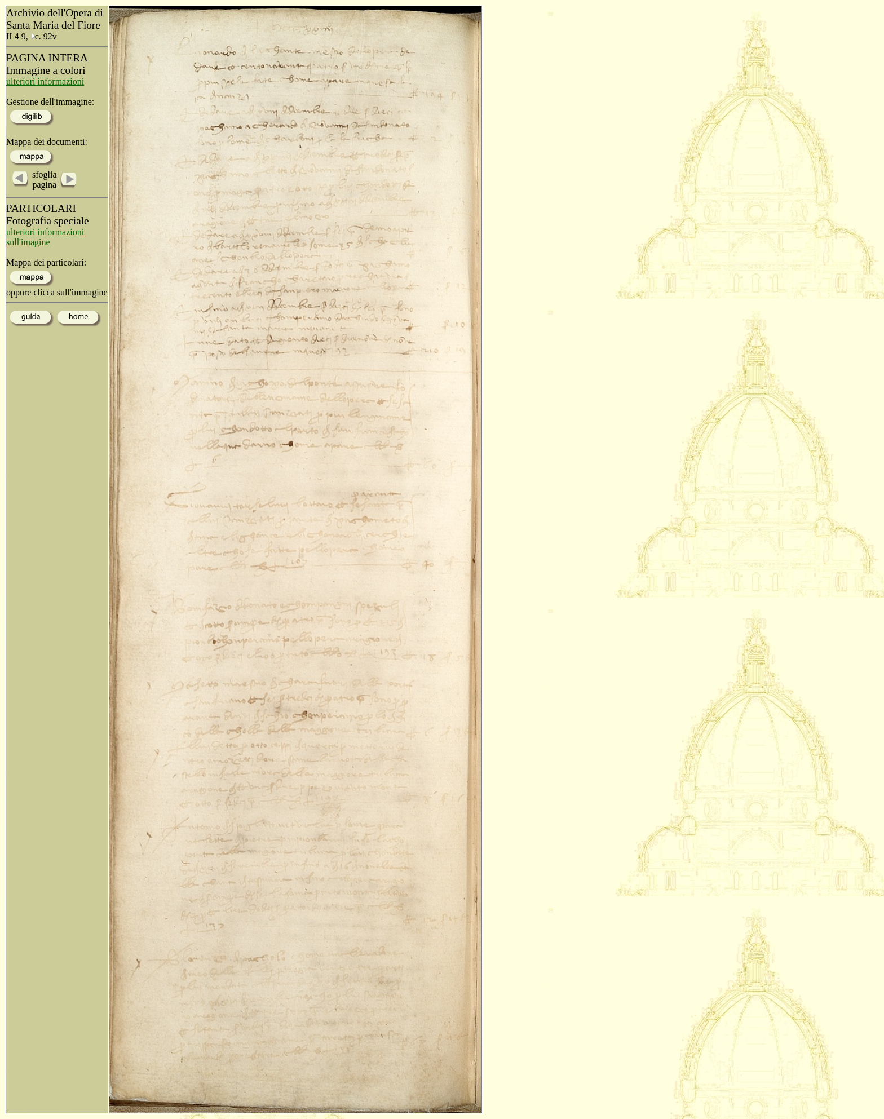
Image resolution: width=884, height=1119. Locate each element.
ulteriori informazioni (45, 81)
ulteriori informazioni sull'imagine (45, 237)
